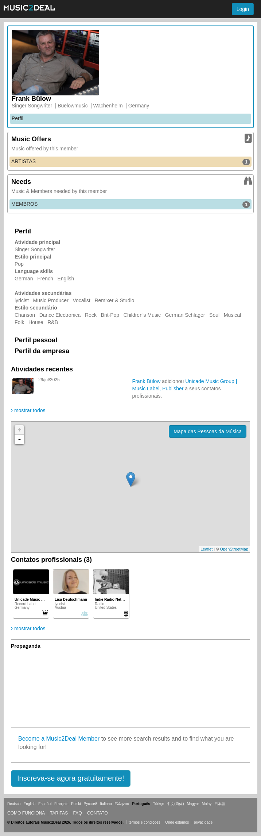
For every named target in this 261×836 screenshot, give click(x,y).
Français (61, 804)
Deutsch (14, 804)
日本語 (219, 804)
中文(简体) (175, 804)
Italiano (106, 804)
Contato (97, 813)
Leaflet (206, 549)
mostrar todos (28, 410)
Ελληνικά (122, 804)
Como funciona (26, 813)
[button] (70, 778)
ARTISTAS (130, 161)
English (29, 804)
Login (243, 9)
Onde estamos (177, 822)
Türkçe (158, 804)
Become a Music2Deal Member (59, 739)
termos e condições (145, 822)
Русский (90, 804)
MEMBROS (130, 204)
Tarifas (59, 813)
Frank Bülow (146, 381)
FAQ (77, 813)
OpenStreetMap (234, 549)
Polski (76, 804)
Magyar (193, 804)
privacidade (203, 822)
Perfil (17, 118)
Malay (207, 804)
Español (44, 804)
